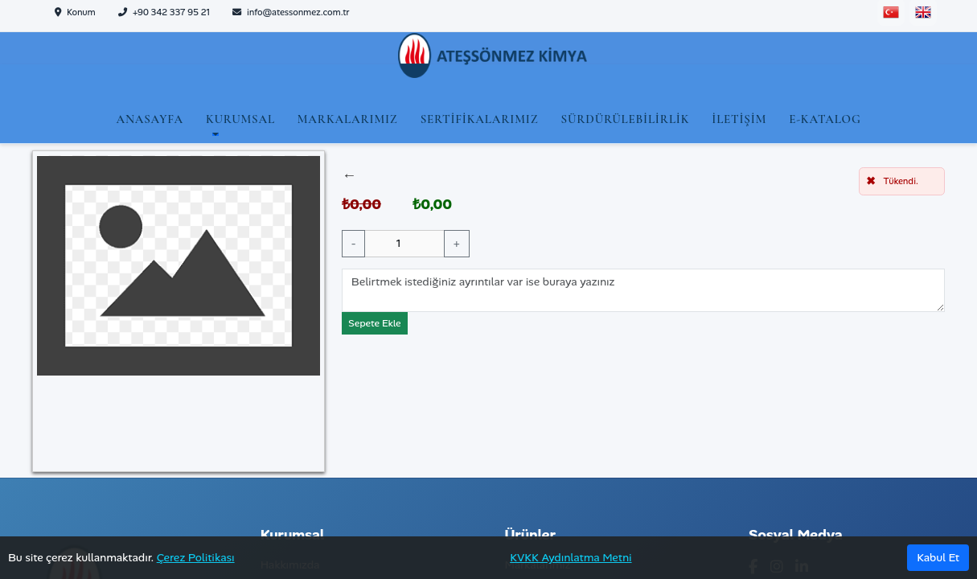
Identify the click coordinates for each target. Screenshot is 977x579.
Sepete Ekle (374, 323)
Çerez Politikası (196, 557)
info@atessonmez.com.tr (291, 12)
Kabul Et (938, 557)
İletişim (739, 119)
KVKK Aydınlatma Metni (570, 557)
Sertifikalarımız (480, 119)
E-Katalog (824, 119)
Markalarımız (348, 119)
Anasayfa (149, 119)
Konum (75, 12)
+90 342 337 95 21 (164, 12)
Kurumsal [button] (240, 119)
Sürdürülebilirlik (624, 119)
